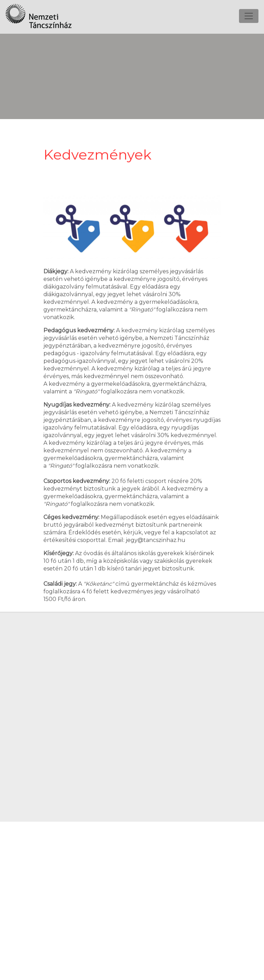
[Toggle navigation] (248, 10)
